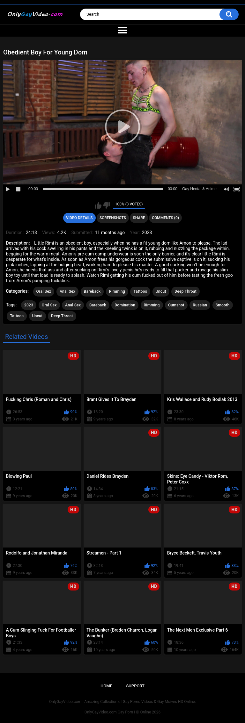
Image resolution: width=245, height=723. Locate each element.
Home (106, 686)
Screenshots (113, 218)
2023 (28, 305)
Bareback (92, 291)
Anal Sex (67, 291)
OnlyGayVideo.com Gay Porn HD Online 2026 (122, 712)
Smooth (223, 305)
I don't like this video (106, 205)
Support (135, 686)
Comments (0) (165, 218)
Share (139, 218)
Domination (125, 305)
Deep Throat (185, 291)
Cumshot (176, 305)
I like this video (98, 205)
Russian (200, 305)
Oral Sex (43, 291)
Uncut (161, 291)
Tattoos (140, 291)
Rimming (117, 291)
